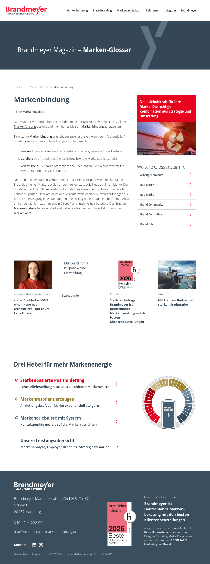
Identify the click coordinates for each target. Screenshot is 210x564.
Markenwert (22, 213)
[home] (26, 10)
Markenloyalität (34, 112)
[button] (77, 10)
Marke (87, 122)
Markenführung (25, 126)
